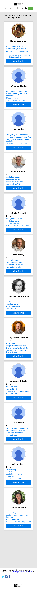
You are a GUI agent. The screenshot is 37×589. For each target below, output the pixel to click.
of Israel (11, 408)
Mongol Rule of (16, 365)
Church (11, 499)
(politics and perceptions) (14, 504)
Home (31, 571)
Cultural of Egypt (17, 454)
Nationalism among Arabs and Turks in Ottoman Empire (17, 52)
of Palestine (16, 456)
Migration (12, 320)
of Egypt (15, 275)
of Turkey (15, 227)
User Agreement (12, 573)
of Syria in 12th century (17, 137)
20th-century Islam (12, 232)
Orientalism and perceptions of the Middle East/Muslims (18, 56)
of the (18, 139)
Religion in (17, 413)
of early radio (13, 279)
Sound (12, 273)
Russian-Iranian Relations (17, 368)
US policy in (14, 458)
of (17, 92)
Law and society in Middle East (17, 146)
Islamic (11, 544)
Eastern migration (15, 318)
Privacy (3, 573)
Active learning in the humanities (17, 234)
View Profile (18, 61)
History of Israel (11, 460)
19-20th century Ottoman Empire (17, 49)
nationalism (14, 277)
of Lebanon (15, 186)
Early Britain (13, 507)
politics (13, 183)
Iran (10, 363)
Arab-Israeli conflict (13, 188)
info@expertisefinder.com (20, 571)
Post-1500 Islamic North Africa (17, 100)
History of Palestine (13, 415)
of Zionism (12, 411)
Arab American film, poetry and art (18, 553)
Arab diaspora (11, 325)
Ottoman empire (12, 98)
